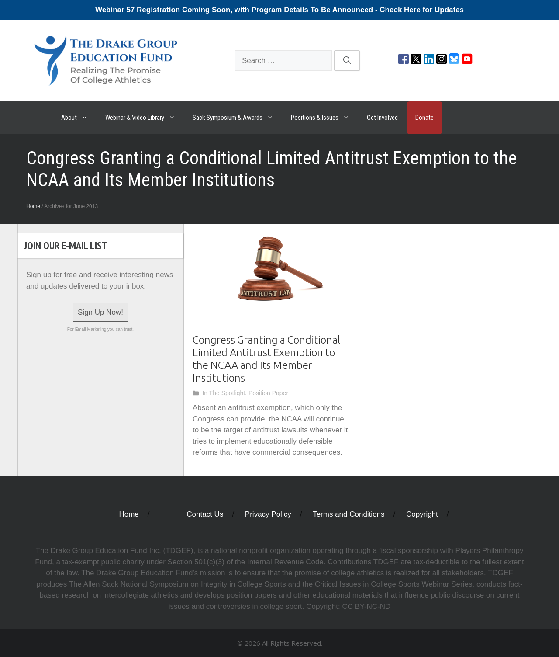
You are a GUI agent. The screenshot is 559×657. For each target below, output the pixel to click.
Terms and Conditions (348, 514)
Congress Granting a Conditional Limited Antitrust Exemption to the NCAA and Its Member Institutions (266, 358)
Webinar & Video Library (144, 117)
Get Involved (382, 118)
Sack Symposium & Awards (237, 117)
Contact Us (204, 514)
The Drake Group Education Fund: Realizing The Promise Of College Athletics (34, 117)
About (79, 117)
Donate (424, 118)
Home (33, 206)
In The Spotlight (223, 392)
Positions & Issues (324, 117)
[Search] (347, 60)
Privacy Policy (268, 514)
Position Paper (268, 392)
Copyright (422, 514)
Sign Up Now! (100, 312)
